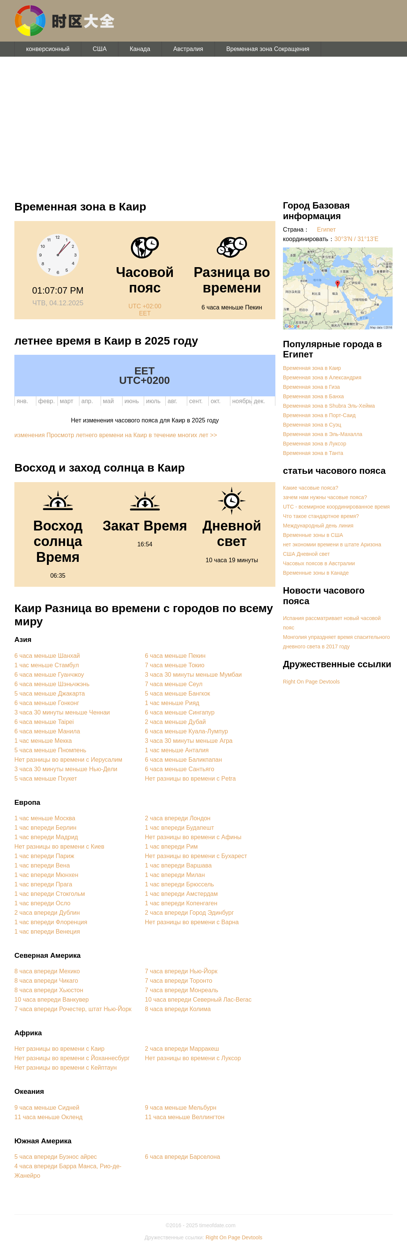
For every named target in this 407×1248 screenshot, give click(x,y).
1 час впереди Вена (42, 865)
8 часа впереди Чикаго (46, 980)
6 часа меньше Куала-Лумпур (186, 731)
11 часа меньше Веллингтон (184, 1117)
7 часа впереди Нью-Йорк (181, 971)
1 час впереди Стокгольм (49, 894)
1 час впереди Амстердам (181, 894)
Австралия (188, 49)
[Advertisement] (203, 125)
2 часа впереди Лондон (177, 818)
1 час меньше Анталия (177, 750)
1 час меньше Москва (44, 818)
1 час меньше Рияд (172, 703)
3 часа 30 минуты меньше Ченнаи (62, 712)
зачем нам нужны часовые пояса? (325, 497)
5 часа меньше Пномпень (50, 750)
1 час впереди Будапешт (179, 827)
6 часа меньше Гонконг (46, 703)
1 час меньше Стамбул (46, 665)
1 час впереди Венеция (47, 931)
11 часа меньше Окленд (48, 1117)
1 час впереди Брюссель (179, 884)
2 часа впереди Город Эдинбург (189, 912)
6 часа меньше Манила (47, 731)
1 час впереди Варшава (178, 865)
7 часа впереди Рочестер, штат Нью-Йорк (73, 1009)
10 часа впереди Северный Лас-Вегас (198, 999)
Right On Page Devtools (311, 682)
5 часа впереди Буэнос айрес (55, 1157)
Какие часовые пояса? (310, 488)
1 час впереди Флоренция (50, 922)
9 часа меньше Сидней (46, 1107)
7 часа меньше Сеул (173, 684)
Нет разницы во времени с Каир (59, 1048)
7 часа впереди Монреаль (181, 990)
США (100, 49)
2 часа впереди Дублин (47, 912)
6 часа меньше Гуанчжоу (49, 674)
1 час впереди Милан (175, 875)
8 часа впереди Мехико (47, 971)
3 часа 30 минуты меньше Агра (189, 741)
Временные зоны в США (313, 535)
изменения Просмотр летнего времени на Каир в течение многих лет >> (115, 435)
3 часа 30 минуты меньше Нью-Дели (65, 769)
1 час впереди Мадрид (46, 837)
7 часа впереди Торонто (178, 980)
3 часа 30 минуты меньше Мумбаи (193, 674)
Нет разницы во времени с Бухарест (196, 856)
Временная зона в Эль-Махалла (322, 434)
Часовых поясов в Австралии (319, 563)
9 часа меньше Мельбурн (180, 1107)
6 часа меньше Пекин (175, 656)
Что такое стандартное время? (321, 516)
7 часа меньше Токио (174, 665)
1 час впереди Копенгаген (181, 903)
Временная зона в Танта (313, 453)
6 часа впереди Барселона (182, 1157)
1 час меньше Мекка (43, 741)
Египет (326, 229)
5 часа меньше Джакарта (49, 693)
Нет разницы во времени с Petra (190, 778)
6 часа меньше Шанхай (47, 656)
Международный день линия (318, 526)
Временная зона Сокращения (267, 49)
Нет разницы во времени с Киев (59, 846)
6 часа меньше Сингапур (179, 712)
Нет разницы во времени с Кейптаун (65, 1067)
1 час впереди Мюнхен (46, 875)
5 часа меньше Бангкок (177, 693)
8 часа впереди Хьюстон (48, 990)
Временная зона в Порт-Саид (319, 415)
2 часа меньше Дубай (175, 722)
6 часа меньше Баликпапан (183, 759)
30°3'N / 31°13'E (356, 239)
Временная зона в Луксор (314, 444)
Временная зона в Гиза (311, 387)
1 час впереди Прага (43, 884)
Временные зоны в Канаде (316, 573)
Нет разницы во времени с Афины (193, 837)
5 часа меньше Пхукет (45, 778)
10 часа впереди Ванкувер (51, 999)
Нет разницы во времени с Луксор (193, 1058)
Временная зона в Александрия (322, 377)
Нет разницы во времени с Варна (192, 922)
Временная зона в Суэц (312, 425)
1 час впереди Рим (171, 846)
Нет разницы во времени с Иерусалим (68, 759)
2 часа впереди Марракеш (182, 1048)
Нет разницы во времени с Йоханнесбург (72, 1058)
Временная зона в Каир (312, 368)
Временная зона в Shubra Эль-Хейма (329, 406)
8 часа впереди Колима (178, 1009)
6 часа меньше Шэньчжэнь (51, 684)
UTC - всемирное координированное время (336, 507)
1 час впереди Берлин (45, 827)
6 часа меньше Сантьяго (179, 769)
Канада (140, 49)
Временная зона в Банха (313, 396)
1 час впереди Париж (44, 856)
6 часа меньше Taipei (44, 722)
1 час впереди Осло (42, 903)
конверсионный (48, 49)
